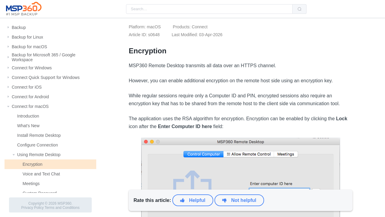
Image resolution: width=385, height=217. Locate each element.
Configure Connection (37, 145)
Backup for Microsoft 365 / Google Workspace (43, 57)
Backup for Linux (27, 37)
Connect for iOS (27, 87)
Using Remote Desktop (38, 154)
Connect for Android (30, 96)
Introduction (28, 116)
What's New (28, 125)
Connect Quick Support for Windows (46, 77)
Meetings (31, 183)
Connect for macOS (30, 106)
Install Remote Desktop (39, 135)
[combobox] (209, 9)
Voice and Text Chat (41, 173)
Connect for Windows (32, 67)
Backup (19, 27)
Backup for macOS (29, 46)
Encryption (32, 164)
